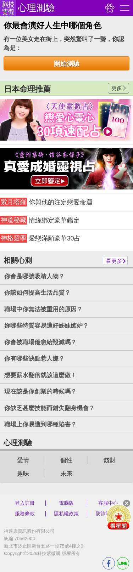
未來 (67, 473)
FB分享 (108, 563)
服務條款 (25, 513)
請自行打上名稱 (66, 120)
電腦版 (66, 503)
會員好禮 (118, 516)
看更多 (114, 261)
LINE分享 (123, 563)
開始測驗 (66, 63)
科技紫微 (8, 8)
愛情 (23, 460)
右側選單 (124, 8)
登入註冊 (25, 503)
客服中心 (108, 503)
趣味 (23, 473)
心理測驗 (36, 8)
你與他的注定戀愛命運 (46, 202)
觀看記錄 (109, 8)
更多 (117, 88)
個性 (66, 460)
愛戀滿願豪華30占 (40, 238)
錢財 (110, 460)
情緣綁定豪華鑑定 (40, 220)
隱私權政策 (66, 513)
